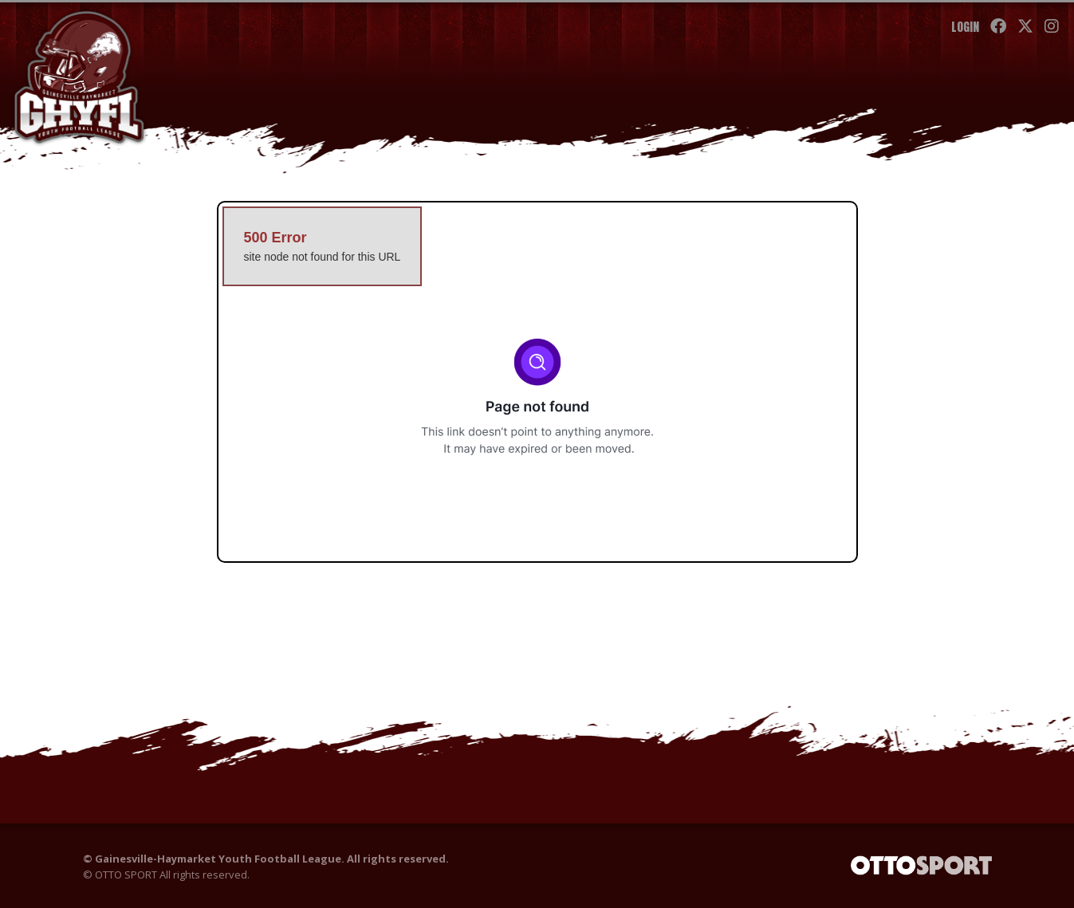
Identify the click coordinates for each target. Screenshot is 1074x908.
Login (964, 27)
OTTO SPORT (126, 875)
